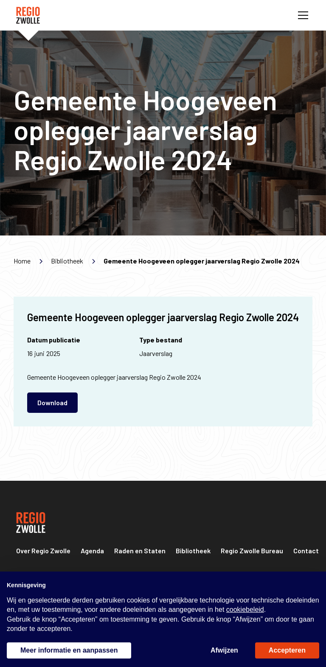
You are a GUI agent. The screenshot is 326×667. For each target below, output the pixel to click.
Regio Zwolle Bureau (252, 550)
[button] (301, 15)
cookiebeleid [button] (245, 609)
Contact (306, 550)
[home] (28, 15)
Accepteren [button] (287, 650)
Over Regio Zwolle (43, 550)
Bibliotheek (193, 550)
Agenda (92, 550)
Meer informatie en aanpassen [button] (69, 650)
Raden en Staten (140, 550)
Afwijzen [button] (224, 650)
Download (52, 402)
